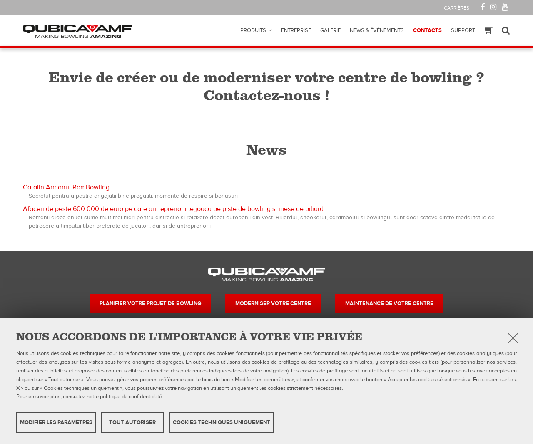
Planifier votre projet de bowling (150, 303)
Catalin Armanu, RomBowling (66, 187)
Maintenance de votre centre (389, 303)
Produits (253, 30)
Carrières (456, 8)
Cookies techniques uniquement (221, 422)
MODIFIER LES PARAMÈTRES (56, 422)
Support (463, 30)
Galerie (330, 30)
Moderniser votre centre (273, 303)
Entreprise (296, 30)
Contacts (427, 30)
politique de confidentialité (131, 396)
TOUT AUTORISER (132, 422)
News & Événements (377, 30)
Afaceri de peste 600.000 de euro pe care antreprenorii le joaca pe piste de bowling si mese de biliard (173, 209)
